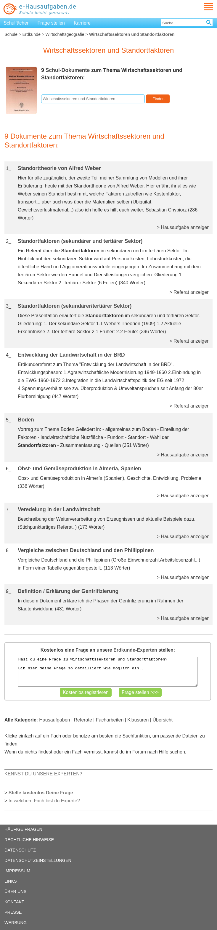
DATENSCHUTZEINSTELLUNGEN (37, 860)
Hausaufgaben (54, 719)
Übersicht (162, 719)
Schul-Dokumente (68, 70)
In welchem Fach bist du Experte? (44, 800)
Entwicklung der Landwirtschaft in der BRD (71, 355)
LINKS (10, 881)
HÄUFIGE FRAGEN (23, 829)
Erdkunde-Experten (135, 649)
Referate (83, 719)
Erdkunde (31, 34)
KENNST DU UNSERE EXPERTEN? (43, 773)
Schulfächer (16, 22)
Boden (26, 420)
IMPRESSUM (17, 870)
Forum (139, 751)
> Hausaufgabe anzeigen (183, 227)
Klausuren (138, 719)
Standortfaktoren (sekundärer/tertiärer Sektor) (74, 306)
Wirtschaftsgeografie (64, 34)
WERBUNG (15, 922)
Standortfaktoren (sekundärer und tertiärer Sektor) (80, 241)
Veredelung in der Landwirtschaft (59, 509)
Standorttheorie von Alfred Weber (59, 168)
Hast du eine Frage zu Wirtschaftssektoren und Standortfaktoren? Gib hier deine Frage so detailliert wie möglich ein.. (108, 672)
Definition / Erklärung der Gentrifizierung (68, 591)
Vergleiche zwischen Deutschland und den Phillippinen (86, 550)
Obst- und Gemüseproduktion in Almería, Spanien (79, 469)
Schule (10, 34)
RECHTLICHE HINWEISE (29, 839)
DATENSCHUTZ (20, 850)
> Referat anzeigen (189, 292)
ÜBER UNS (15, 891)
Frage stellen (51, 22)
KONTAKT (14, 901)
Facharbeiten (109, 719)
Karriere (82, 22)
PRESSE (13, 912)
